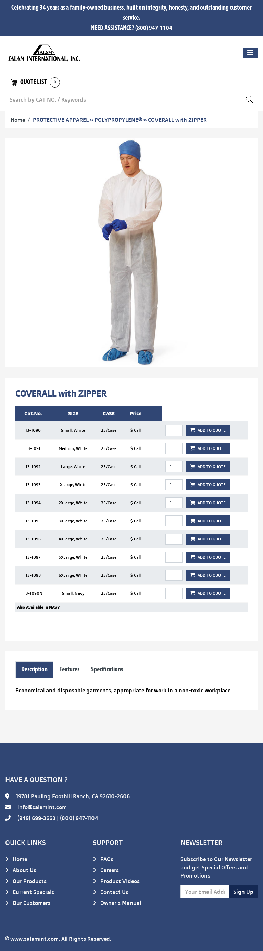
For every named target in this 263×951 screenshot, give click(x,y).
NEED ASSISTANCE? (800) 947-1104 (131, 28)
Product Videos (116, 881)
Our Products (26, 881)
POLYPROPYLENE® (118, 119)
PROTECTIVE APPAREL (61, 119)
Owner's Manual (117, 902)
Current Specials (29, 891)
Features (69, 669)
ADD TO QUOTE (208, 430)
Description (34, 669)
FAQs (103, 859)
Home (18, 119)
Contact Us (110, 891)
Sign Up (243, 891)
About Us (20, 870)
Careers (106, 870)
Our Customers (27, 902)
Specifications (107, 669)
